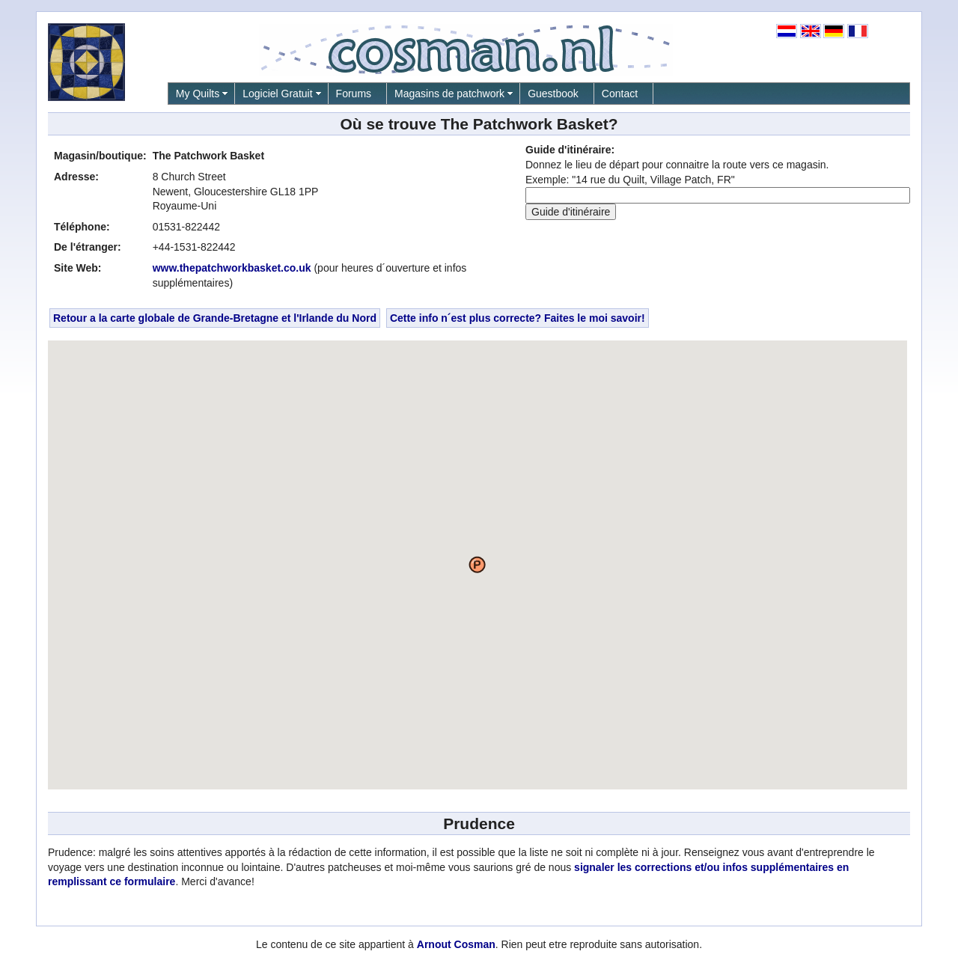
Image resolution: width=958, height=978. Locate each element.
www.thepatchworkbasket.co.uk (232, 268)
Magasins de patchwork (449, 94)
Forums (353, 94)
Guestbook (553, 94)
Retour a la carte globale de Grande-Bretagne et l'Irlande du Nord (214, 318)
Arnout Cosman (456, 944)
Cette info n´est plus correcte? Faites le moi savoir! (517, 318)
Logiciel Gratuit (277, 94)
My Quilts (197, 94)
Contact (620, 94)
